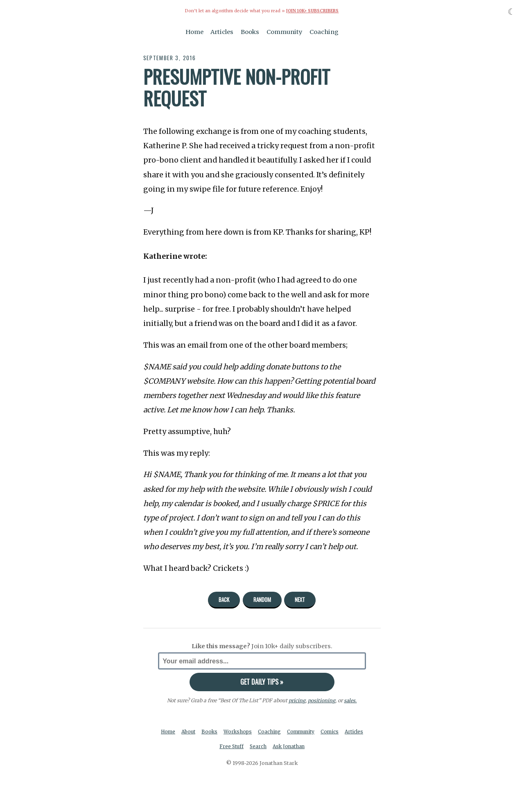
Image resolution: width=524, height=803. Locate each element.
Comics (345, 731)
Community (285, 32)
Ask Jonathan (302, 747)
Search (270, 747)
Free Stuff (242, 747)
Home (194, 32)
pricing (297, 700)
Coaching (324, 32)
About (199, 731)
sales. (350, 700)
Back (224, 599)
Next (300, 599)
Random (262, 599)
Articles (221, 32)
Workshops (249, 731)
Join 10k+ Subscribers (312, 11)
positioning (321, 700)
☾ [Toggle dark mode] (511, 11)
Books (250, 32)
